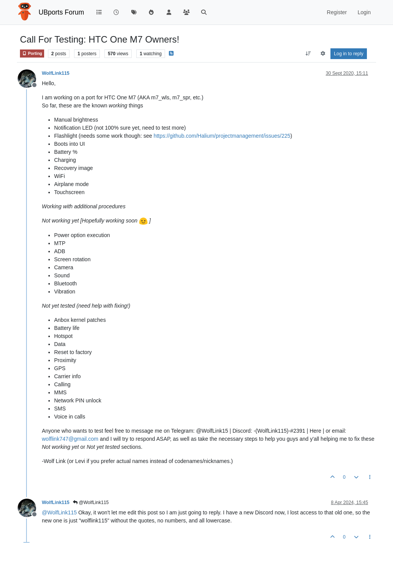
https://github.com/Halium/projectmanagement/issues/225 (222, 136)
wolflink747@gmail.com (70, 439)
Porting (32, 53)
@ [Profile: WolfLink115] (59, 512)
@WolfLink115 (91, 502)
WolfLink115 (55, 73)
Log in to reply (348, 53)
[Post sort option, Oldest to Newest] (308, 53)
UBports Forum (61, 12)
